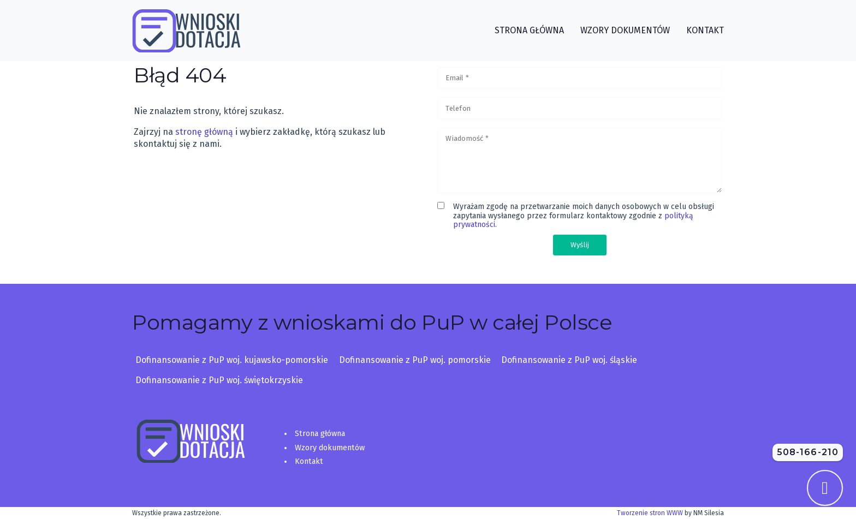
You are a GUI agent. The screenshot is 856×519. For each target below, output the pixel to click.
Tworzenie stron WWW (650, 513)
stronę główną (204, 132)
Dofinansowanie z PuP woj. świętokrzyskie (219, 380)
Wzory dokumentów (330, 447)
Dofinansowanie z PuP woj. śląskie (569, 360)
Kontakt (309, 461)
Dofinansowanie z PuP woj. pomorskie (415, 360)
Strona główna (320, 433)
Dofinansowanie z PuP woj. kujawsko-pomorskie (231, 360)
